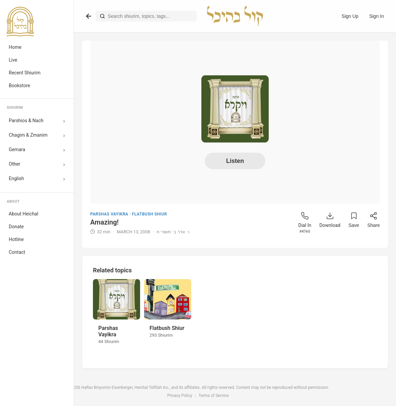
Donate (16, 226)
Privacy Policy (179, 395)
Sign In (376, 16)
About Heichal (23, 213)
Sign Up (350, 16)
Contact (17, 252)
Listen (235, 160)
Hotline (16, 239)
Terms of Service (214, 395)
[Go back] (88, 16)
